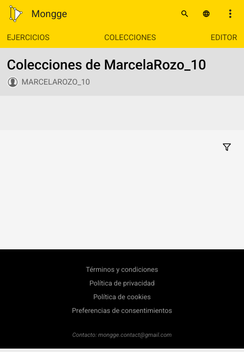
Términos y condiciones (122, 270)
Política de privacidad (121, 283)
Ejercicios (28, 37)
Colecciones (130, 37)
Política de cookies (121, 297)
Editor (224, 37)
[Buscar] (184, 13)
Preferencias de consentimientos (122, 311)
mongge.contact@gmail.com (135, 334)
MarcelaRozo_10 (56, 82)
